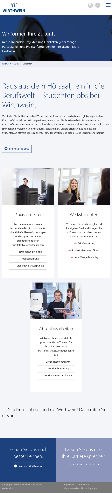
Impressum (69, 485)
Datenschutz (82, 485)
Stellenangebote (19, 148)
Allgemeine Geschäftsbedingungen (81, 488)
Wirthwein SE (25, 7)
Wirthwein (6, 64)
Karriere (17, 64)
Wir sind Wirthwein (30, 466)
